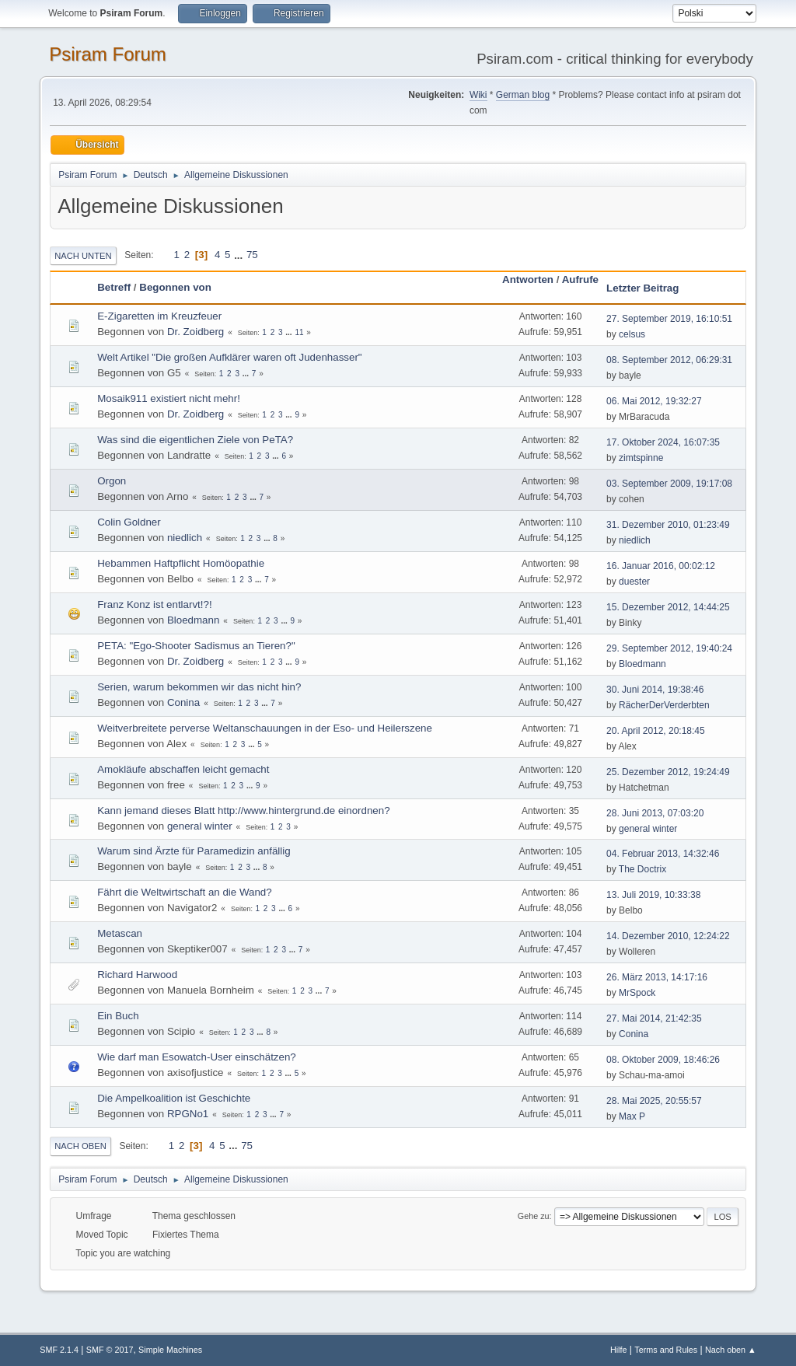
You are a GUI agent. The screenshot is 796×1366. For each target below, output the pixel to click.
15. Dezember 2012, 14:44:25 (668, 607)
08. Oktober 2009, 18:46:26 (663, 1059)
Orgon (111, 481)
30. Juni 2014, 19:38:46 (654, 689)
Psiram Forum (107, 54)
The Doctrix (642, 869)
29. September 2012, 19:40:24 (669, 648)
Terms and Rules (665, 1349)
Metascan (119, 933)
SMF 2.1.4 (59, 1349)
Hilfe (618, 1349)
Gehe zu (534, 1216)
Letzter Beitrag (642, 288)
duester (634, 581)
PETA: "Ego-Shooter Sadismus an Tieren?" (196, 646)
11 (299, 332)
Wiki (478, 94)
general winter (199, 826)
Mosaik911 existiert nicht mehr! (168, 398)
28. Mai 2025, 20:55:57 (654, 1100)
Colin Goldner (129, 522)
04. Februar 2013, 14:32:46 (662, 853)
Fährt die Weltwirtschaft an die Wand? (184, 892)
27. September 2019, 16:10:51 (669, 318)
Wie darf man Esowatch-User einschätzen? (196, 1057)
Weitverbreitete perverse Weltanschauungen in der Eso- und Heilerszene (264, 728)
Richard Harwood (137, 974)
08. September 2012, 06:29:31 (669, 360)
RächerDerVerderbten (664, 705)
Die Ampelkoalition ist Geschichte (173, 1098)
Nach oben (80, 1146)
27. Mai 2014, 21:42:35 (654, 1018)
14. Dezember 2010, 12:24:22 (668, 936)
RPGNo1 (187, 1114)
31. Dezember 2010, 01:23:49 (668, 524)
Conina (183, 702)
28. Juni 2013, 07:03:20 (654, 813)
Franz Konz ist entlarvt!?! (154, 604)
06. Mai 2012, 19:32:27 (654, 401)
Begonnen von (175, 287)
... (240, 254)
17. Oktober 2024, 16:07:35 (663, 442)
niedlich (184, 537)
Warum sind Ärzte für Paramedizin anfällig (193, 851)
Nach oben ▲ (730, 1349)
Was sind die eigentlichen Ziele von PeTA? (195, 439)
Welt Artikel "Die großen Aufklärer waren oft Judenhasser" (229, 357)
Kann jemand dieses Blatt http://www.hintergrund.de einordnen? (243, 810)
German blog (523, 94)
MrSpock (637, 992)
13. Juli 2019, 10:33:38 (653, 894)
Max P (632, 1116)
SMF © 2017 (110, 1349)
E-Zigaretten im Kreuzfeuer (159, 316)
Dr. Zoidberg (195, 331)
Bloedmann (193, 620)
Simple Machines (170, 1349)
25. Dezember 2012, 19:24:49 (668, 772)
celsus (632, 334)
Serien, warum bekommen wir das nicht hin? (199, 687)
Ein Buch (117, 1016)
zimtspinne (641, 457)
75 (252, 254)
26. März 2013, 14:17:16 (656, 977)
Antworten (527, 279)
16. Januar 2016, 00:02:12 (660, 566)
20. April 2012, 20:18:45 (655, 730)
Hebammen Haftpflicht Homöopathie (180, 563)
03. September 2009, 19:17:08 (669, 483)
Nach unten (82, 255)
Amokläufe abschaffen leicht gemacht (183, 769)
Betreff (114, 287)
